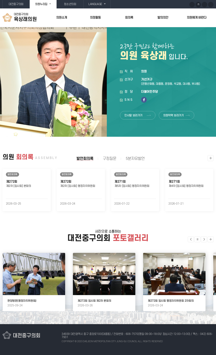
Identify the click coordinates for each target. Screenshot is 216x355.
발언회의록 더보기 (210, 158)
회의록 (129, 17)
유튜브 (173, 4)
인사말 (133, 115)
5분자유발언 (135, 158)
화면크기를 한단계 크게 (192, 4)
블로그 (179, 4)
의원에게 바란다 (196, 17)
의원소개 (61, 17)
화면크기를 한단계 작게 (204, 4)
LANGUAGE (95, 4)
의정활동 (95, 17)
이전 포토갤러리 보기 (191, 239)
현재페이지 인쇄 (210, 4)
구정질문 (109, 158)
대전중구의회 (16, 4)
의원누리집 (41, 4)
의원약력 (173, 115)
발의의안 (162, 17)
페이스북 (185, 4)
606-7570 (132, 334)
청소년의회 (70, 4)
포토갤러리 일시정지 (197, 239)
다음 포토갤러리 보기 (204, 239)
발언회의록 (84, 158)
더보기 (210, 239)
